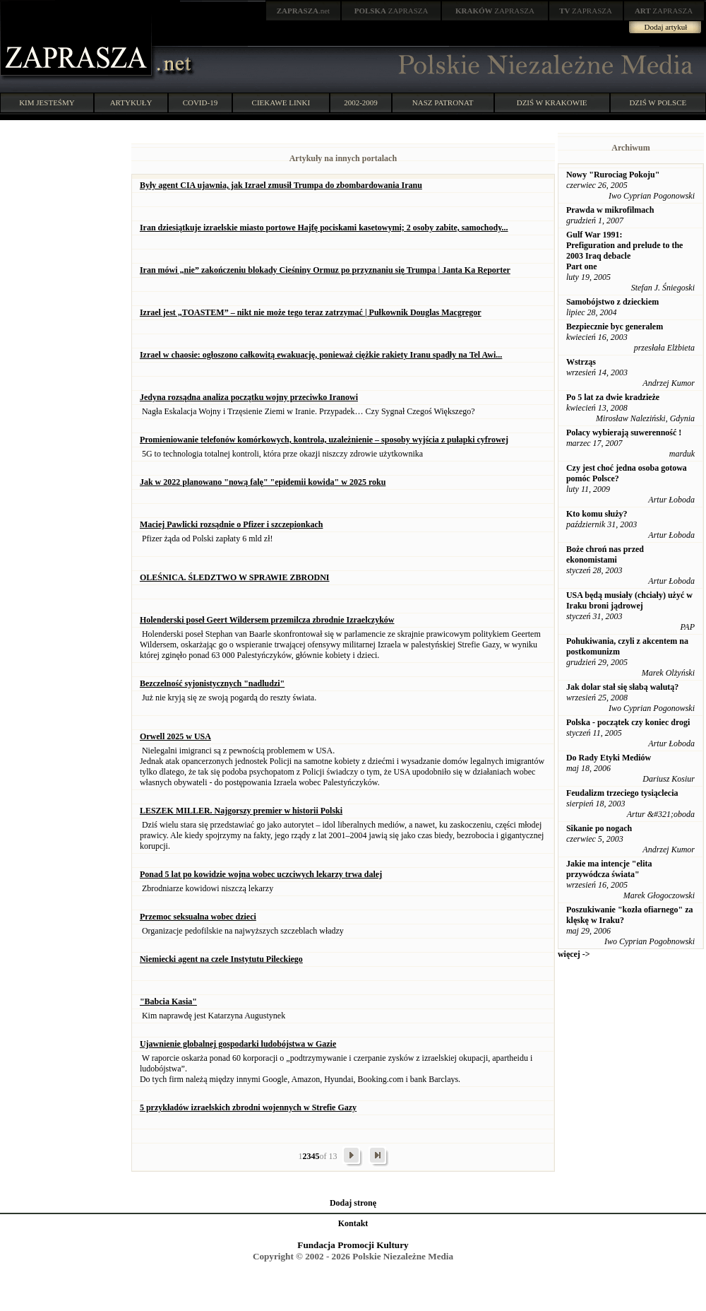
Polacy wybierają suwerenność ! (623, 432)
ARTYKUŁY (131, 102)
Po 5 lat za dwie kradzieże (612, 397)
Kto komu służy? (597, 514)
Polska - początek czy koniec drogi (628, 722)
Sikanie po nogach (599, 828)
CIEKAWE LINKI (281, 102)
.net (303, 10)
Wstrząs (581, 362)
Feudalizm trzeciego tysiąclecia (622, 793)
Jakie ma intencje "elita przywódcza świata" (609, 869)
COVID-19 (200, 102)
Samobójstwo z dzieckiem (612, 302)
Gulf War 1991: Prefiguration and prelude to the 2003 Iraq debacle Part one (624, 250)
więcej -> (574, 954)
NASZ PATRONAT (443, 102)
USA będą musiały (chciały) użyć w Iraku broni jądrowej (629, 600)
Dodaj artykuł (666, 27)
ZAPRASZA (391, 10)
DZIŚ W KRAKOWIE (552, 102)
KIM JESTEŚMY (47, 102)
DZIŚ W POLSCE (657, 102)
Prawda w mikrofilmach (610, 210)
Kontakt (353, 1223)
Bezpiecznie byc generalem (614, 326)
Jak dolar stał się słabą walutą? (622, 687)
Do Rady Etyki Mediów (608, 758)
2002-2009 (361, 102)
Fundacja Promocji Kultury (352, 1245)
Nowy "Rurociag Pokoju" (612, 175)
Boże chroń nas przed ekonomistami (605, 554)
